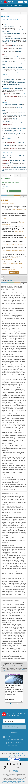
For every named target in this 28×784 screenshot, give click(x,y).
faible (18, 56)
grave (16, 58)
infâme (3, 74)
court (4, 186)
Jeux (11, 5)
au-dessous (19, 107)
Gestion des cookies (10, 782)
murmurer (23, 131)
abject (18, 73)
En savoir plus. (11, 280)
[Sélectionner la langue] (20, 2)
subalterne (22, 69)
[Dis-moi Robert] (14, 759)
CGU (15, 782)
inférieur (18, 69)
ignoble (22, 73)
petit (7, 186)
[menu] (1, 2)
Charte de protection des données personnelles (12, 781)
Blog (7, 5)
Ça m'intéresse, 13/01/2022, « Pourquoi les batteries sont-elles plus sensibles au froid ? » (13, 250)
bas (9, 94)
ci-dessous (22, 128)
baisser (23, 106)
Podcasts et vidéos (18, 5)
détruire (8, 138)
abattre (4, 138)
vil (14, 61)
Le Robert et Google (21, 782)
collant (7, 163)
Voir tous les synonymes (15, 191)
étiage (7, 40)
